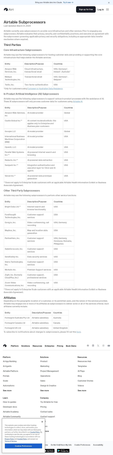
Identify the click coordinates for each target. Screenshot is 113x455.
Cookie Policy (35, 432)
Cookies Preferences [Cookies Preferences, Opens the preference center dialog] (23, 446)
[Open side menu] (107, 9)
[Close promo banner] (108, 2)
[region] (23, 435)
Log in (101, 9)
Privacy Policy (9, 439)
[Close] (42, 421)
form (79, 332)
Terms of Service (11, 441)
